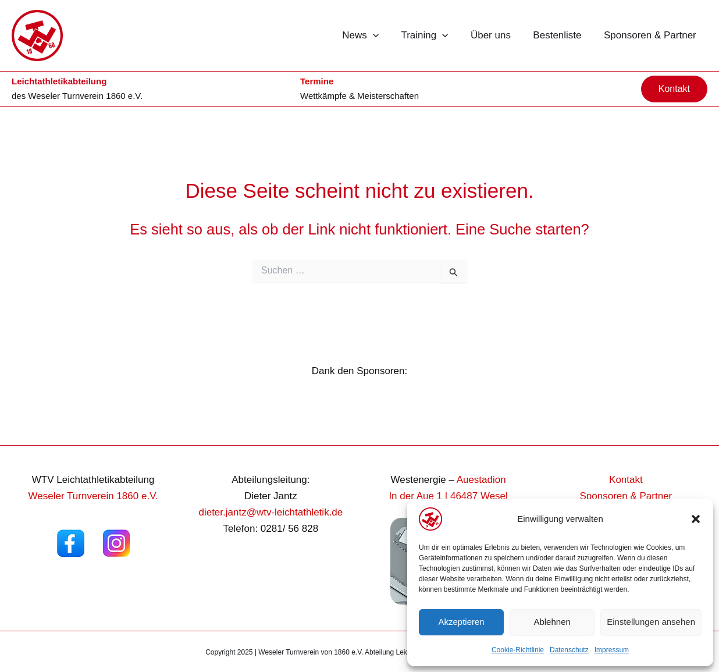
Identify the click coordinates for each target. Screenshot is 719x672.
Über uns (497, 35)
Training (433, 35)
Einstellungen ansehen (651, 622)
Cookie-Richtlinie (518, 650)
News (372, 35)
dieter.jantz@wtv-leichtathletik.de (270, 512)
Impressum (612, 650)
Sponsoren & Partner (651, 35)
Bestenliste (561, 35)
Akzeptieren (461, 622)
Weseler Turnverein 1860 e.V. (85, 96)
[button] (696, 519)
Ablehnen (551, 622)
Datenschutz (569, 650)
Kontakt (626, 479)
